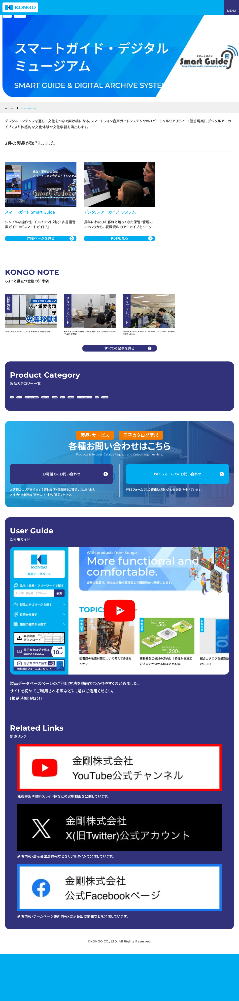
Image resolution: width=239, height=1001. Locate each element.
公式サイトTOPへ (19, 19)
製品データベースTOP (21, 109)
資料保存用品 (186, 431)
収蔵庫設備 (142, 431)
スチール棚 (36, 431)
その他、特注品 (96, 442)
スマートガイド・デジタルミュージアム (37, 442)
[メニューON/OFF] (231, 7)
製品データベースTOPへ (58, 19)
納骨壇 (73, 442)
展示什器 (163, 431)
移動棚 (17, 431)
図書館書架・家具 (115, 431)
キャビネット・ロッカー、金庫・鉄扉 (73, 431)
